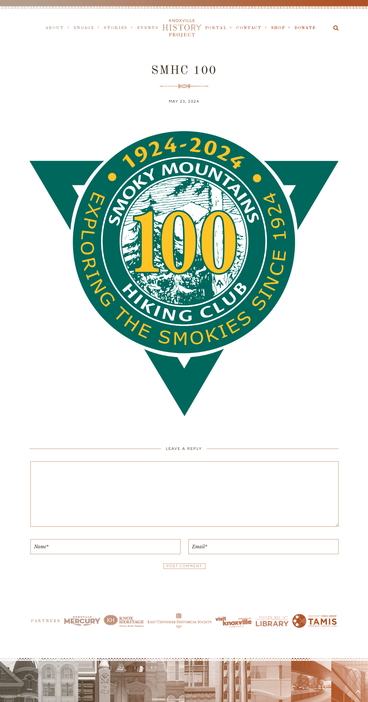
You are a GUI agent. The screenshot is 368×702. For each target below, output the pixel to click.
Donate (305, 28)
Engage (84, 28)
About (54, 28)
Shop (278, 28)
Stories (115, 28)
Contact (248, 28)
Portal (216, 28)
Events (148, 28)
